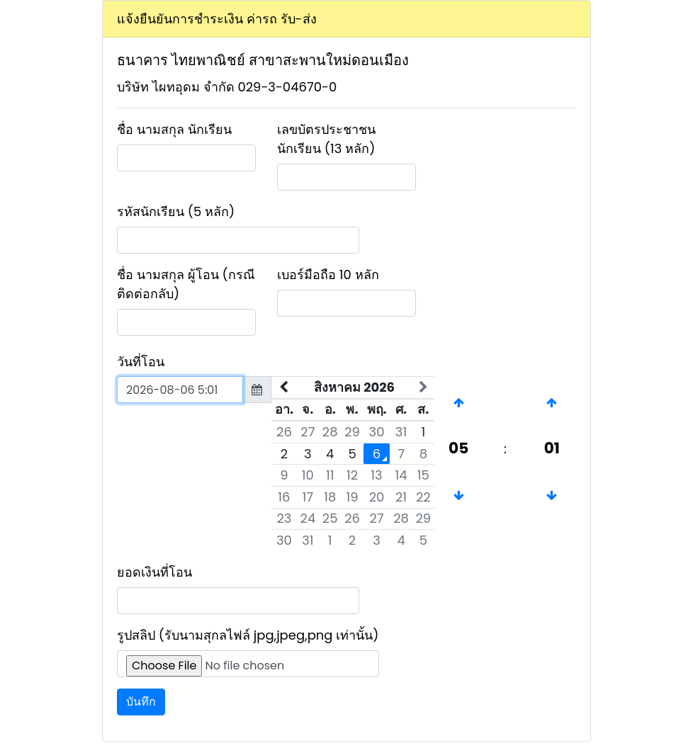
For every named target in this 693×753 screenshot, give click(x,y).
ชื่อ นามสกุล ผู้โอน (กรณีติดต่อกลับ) (186, 284)
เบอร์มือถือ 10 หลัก (328, 274)
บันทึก (141, 701)
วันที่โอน (140, 361)
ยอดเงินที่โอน (154, 572)
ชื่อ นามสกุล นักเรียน (174, 129)
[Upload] (248, 663)
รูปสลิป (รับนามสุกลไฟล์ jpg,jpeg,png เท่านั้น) (248, 635)
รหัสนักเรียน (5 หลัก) (176, 211)
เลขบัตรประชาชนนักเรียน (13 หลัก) (326, 138)
